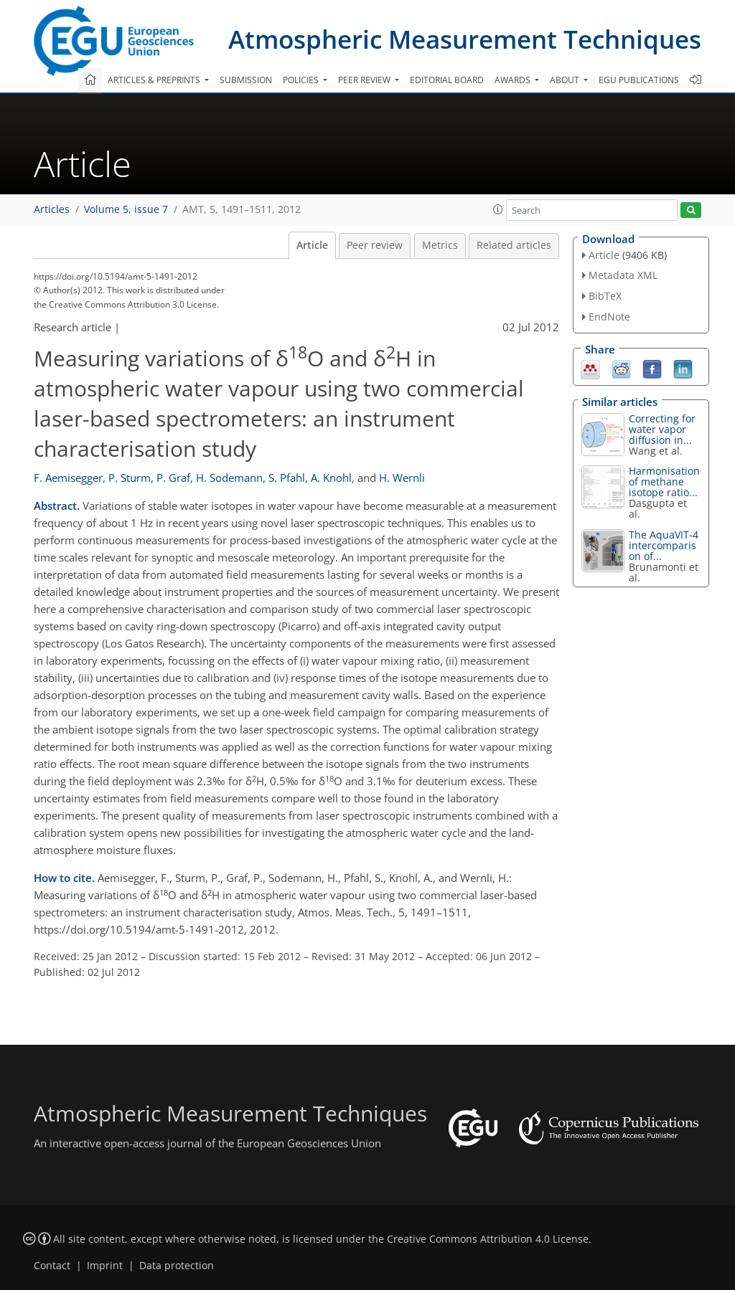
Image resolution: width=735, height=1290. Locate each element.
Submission (246, 80)
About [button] (565, 80)
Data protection (176, 1265)
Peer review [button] (365, 80)
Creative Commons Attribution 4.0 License (488, 1239)
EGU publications (639, 80)
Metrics (440, 245)
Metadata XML (623, 275)
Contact (52, 1265)
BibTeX (605, 296)
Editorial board (447, 80)
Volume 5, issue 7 (126, 209)
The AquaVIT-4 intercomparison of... (663, 545)
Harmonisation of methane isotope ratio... (664, 481)
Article (312, 245)
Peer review (375, 245)
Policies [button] (302, 80)
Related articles (514, 245)
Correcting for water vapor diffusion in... (662, 429)
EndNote (609, 316)
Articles (52, 209)
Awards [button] (514, 80)
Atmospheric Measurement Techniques (464, 39)
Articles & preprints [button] (155, 80)
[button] (498, 209)
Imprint (105, 1265)
